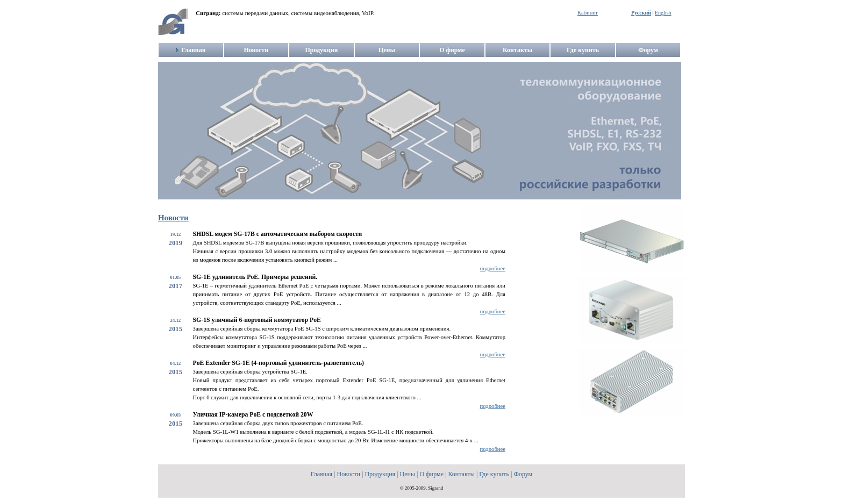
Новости (173, 217)
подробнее (492, 268)
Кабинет (587, 13)
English (663, 13)
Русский (641, 13)
